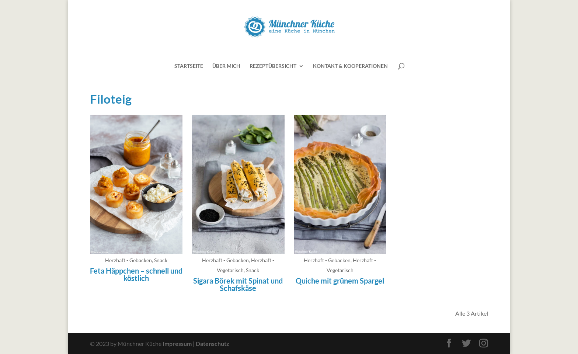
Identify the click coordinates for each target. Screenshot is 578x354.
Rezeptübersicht (273, 66)
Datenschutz (212, 343)
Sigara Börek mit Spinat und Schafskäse (238, 284)
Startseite (188, 66)
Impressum (177, 343)
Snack (160, 260)
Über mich (226, 66)
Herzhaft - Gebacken (128, 260)
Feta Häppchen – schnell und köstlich (136, 274)
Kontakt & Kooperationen (350, 66)
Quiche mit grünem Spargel (340, 280)
